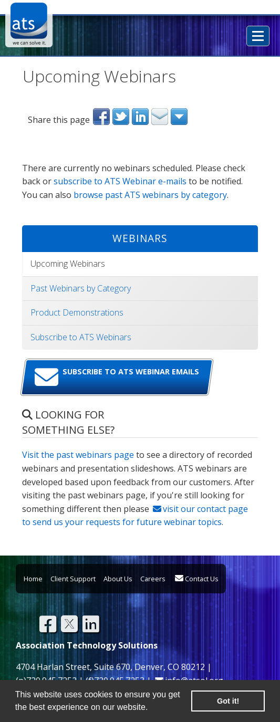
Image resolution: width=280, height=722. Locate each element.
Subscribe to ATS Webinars (80, 337)
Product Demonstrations (76, 312)
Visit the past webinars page (78, 455)
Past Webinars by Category (80, 288)
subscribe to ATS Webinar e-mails (120, 181)
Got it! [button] (228, 701)
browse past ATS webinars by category (150, 195)
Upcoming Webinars (67, 263)
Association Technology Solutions (29, 24)
